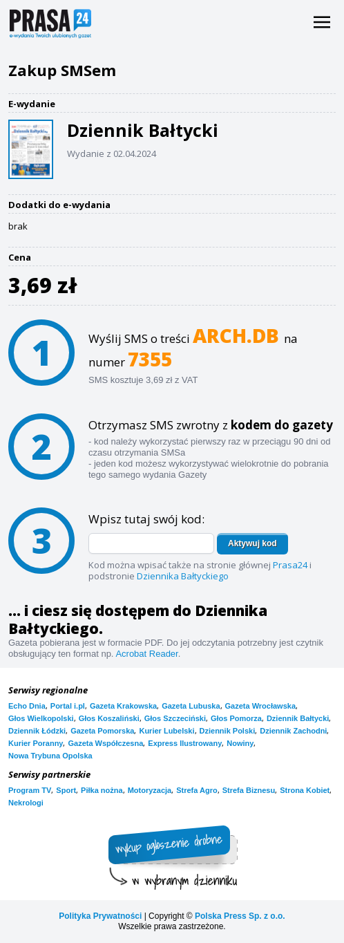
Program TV (29, 790)
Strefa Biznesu (248, 790)
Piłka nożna (102, 790)
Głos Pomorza (236, 718)
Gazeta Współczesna (105, 743)
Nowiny (240, 743)
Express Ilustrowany (185, 743)
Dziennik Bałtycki (298, 718)
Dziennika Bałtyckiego (183, 576)
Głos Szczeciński (175, 718)
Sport (66, 790)
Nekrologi (26, 803)
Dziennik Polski (228, 731)
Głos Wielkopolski (41, 718)
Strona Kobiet (304, 790)
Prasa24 (290, 565)
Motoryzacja (150, 790)
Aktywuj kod (252, 543)
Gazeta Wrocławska (260, 706)
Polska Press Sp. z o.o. (240, 916)
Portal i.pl (67, 706)
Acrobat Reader (146, 653)
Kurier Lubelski (166, 731)
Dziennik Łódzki (37, 731)
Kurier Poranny (35, 743)
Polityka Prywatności (100, 916)
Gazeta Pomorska (102, 731)
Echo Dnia (27, 706)
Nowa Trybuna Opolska (50, 755)
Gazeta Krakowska (123, 706)
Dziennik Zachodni (293, 731)
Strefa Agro (197, 790)
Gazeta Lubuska (191, 706)
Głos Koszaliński (109, 718)
